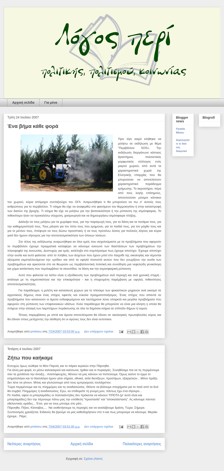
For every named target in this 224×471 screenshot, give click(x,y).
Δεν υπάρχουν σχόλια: (99, 331)
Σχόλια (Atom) (93, 458)
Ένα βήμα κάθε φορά (32, 126)
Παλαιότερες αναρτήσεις (142, 444)
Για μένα (50, 102)
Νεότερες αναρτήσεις (24, 444)
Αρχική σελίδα (23, 102)
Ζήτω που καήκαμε (30, 358)
